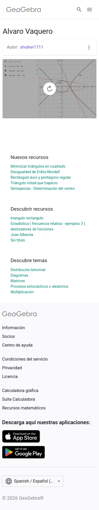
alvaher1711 (32, 47)
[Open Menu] (89, 9)
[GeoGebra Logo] (23, 9)
